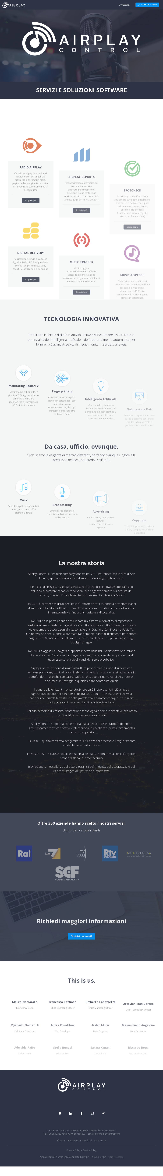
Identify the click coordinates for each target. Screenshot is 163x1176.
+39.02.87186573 (147, 4)
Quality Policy (89, 1150)
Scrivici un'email (81, 955)
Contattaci (124, 4)
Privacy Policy (74, 1150)
